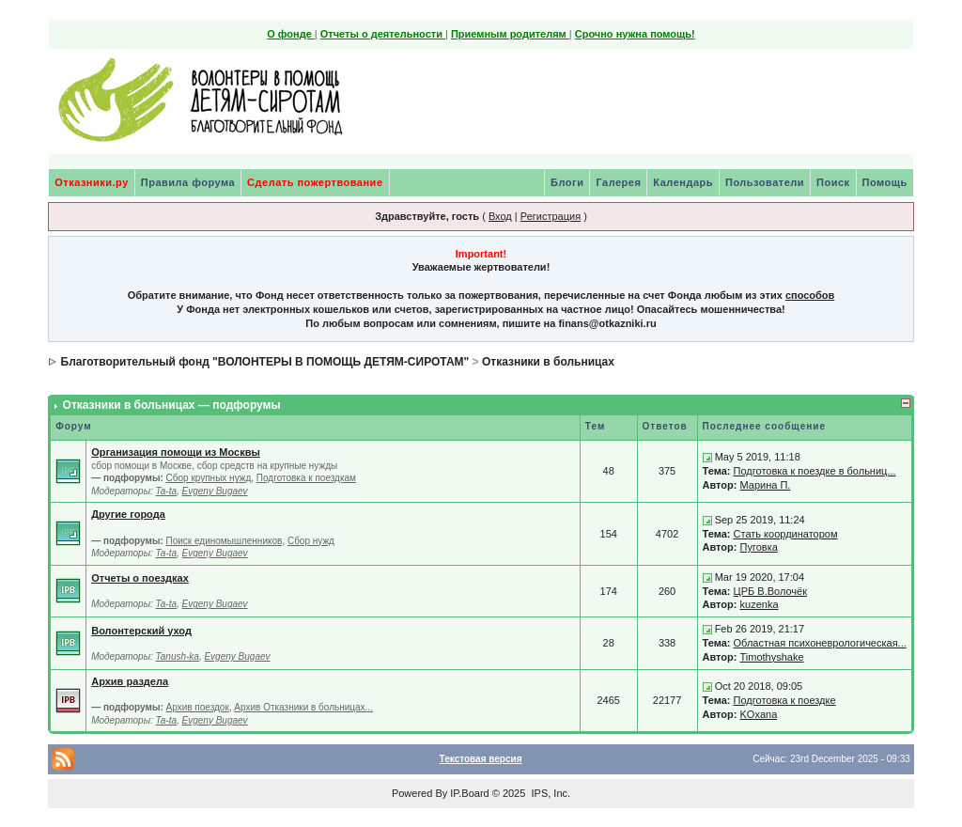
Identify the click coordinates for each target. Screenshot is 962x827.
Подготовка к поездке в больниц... (815, 470)
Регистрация (550, 216)
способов (809, 295)
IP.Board (469, 793)
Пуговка (759, 547)
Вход (500, 216)
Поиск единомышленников (224, 541)
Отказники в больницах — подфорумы (172, 405)
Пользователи (764, 182)
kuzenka (759, 604)
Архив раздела (129, 681)
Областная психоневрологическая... (820, 642)
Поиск (833, 182)
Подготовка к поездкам (306, 478)
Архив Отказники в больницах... (303, 707)
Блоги (567, 182)
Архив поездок (197, 707)
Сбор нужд (310, 541)
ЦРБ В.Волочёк (770, 591)
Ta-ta (166, 491)
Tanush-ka (177, 656)
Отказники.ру (91, 182)
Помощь (885, 182)
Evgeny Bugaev (215, 491)
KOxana (759, 714)
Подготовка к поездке (785, 700)
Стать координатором (786, 533)
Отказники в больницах (548, 361)
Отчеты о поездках (140, 578)
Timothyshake (772, 657)
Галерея (618, 182)
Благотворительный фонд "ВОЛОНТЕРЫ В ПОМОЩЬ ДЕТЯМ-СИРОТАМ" (265, 361)
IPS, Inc (549, 793)
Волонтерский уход (141, 630)
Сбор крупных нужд (209, 478)
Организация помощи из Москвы (175, 452)
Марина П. (765, 485)
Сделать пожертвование (314, 182)
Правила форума (188, 182)
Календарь (683, 182)
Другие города (128, 514)
